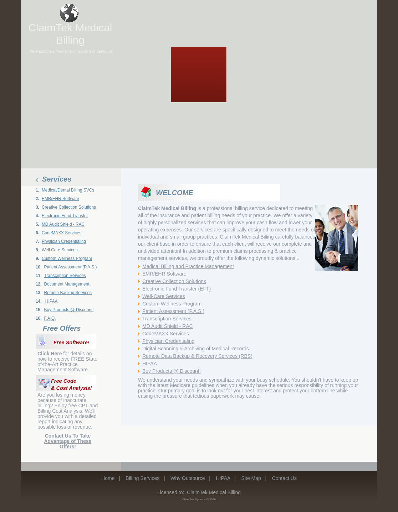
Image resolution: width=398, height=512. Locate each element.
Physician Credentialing (64, 241)
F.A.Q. (50, 318)
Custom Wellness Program (67, 258)
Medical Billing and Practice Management (188, 266)
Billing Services (142, 478)
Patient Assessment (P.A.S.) (70, 267)
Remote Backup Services (68, 292)
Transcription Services (65, 275)
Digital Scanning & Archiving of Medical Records (195, 348)
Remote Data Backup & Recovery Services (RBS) (197, 356)
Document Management (67, 284)
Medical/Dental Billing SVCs (68, 190)
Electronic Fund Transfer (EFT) (176, 289)
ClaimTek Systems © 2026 (199, 499)
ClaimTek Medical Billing (70, 34)
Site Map (251, 478)
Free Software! (71, 342)
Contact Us (284, 478)
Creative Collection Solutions (69, 207)
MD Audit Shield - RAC (63, 224)
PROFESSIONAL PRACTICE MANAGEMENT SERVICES (71, 51)
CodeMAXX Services (61, 232)
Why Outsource (187, 478)
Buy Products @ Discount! (69, 309)
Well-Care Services (163, 296)
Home (107, 478)
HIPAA (51, 301)
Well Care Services (60, 249)
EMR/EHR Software (60, 198)
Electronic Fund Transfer (65, 215)
